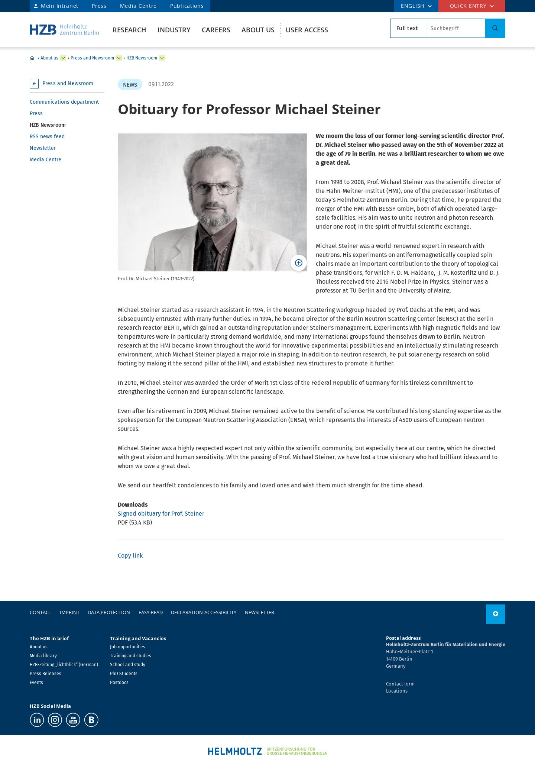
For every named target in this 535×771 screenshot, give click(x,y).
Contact (40, 612)
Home (32, 58)
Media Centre (138, 5)
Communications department (64, 102)
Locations (397, 691)
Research (129, 29)
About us (258, 29)
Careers (216, 29)
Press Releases (45, 673)
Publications (187, 5)
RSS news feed (47, 136)
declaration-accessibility (203, 612)
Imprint (70, 612)
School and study (127, 664)
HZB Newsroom (141, 58)
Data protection (109, 612)
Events (36, 682)
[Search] (495, 28)
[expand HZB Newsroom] (162, 58)
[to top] (495, 614)
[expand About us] (63, 58)
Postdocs (119, 682)
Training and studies (130, 655)
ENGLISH (412, 5)
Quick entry (468, 5)
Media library (43, 655)
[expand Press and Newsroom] (119, 58)
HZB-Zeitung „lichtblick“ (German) (64, 664)
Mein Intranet (59, 5)
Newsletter (43, 148)
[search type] (408, 28)
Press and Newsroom (92, 58)
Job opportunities (127, 646)
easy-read (151, 612)
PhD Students (123, 673)
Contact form (400, 684)
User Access (307, 29)
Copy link (130, 555)
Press (99, 5)
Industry (174, 29)
